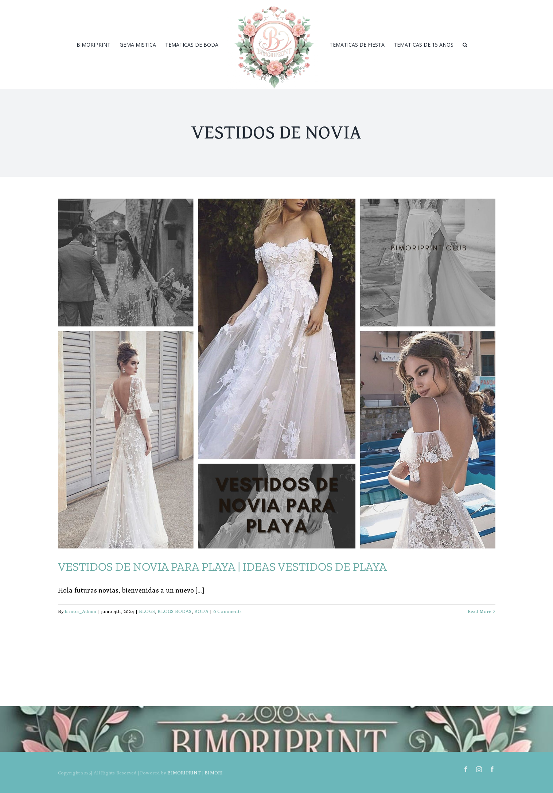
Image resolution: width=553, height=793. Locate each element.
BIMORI (214, 773)
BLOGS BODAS (174, 611)
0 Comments (227, 611)
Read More (480, 611)
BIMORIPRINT (184, 773)
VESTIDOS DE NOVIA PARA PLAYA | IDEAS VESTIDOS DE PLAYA (222, 567)
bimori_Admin (80, 611)
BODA (201, 611)
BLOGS (147, 611)
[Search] (465, 45)
